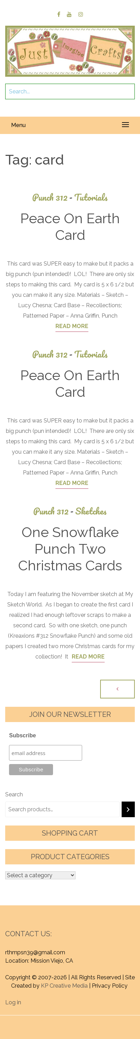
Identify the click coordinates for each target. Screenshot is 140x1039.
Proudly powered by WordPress (57, 1019)
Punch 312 (53, 197)
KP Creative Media (64, 985)
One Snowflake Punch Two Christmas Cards (70, 548)
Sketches (91, 511)
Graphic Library (87, 1027)
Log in (13, 1002)
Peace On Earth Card (70, 226)
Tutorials (91, 197)
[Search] (128, 809)
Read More (71, 326)
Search (14, 794)
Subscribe (22, 735)
